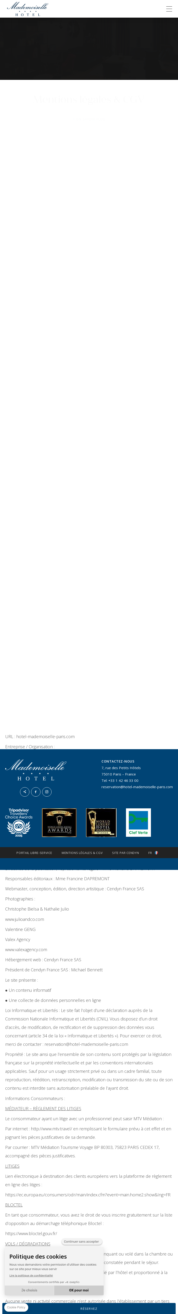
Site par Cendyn (125, 853)
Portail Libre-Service (34, 853)
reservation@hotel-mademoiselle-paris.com (137, 786)
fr (150, 853)
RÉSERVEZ (89, 1308)
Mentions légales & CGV (82, 853)
